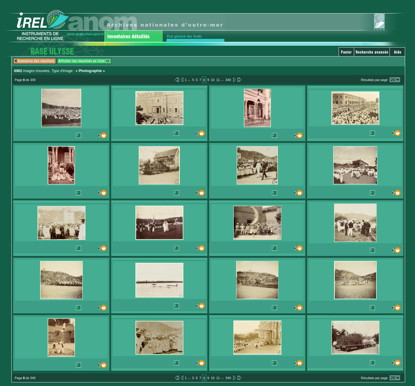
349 (228, 80)
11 (218, 80)
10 (213, 80)
